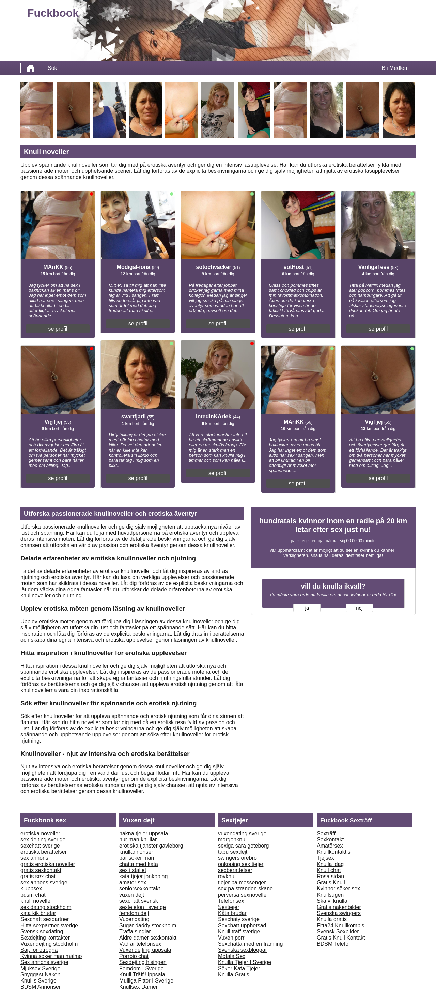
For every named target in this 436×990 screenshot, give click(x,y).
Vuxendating (134, 919)
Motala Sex (231, 956)
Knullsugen (330, 895)
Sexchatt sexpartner (44, 919)
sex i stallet (132, 870)
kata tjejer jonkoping (143, 876)
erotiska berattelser (43, 852)
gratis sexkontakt (40, 870)
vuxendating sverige (242, 833)
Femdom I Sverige (141, 968)
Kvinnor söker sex (338, 889)
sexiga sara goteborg (243, 846)
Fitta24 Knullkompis (340, 925)
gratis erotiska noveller (47, 864)
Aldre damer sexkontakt (147, 938)
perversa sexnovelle (242, 895)
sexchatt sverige (40, 846)
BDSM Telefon (334, 944)
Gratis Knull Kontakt (341, 938)
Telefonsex (231, 901)
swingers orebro (237, 858)
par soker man (136, 858)
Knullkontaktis (334, 852)
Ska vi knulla (332, 901)
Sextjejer (228, 907)
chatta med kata (138, 864)
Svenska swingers (339, 913)
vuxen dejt (131, 895)
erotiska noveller (40, 833)
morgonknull (233, 839)
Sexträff (326, 833)
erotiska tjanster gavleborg (151, 846)
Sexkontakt (330, 839)
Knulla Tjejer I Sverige (244, 962)
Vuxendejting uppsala (145, 950)
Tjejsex (325, 858)
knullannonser (136, 852)
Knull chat (329, 870)
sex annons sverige (43, 882)
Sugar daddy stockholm (147, 925)
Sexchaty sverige (239, 919)
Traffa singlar (135, 931)
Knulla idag (330, 864)
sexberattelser (235, 870)
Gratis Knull (331, 882)
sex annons (34, 858)
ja (307, 608)
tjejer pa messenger (242, 882)
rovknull (227, 876)
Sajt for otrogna (39, 950)
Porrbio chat (134, 956)
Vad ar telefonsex (140, 944)
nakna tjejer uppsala (143, 833)
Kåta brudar (232, 913)
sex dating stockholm (45, 907)
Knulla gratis (332, 919)
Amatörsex (330, 846)
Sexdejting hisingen (143, 962)
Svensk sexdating (41, 931)
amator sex (132, 882)
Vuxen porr (231, 938)
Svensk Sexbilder (338, 931)
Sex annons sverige (44, 962)
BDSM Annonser (40, 987)
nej (359, 608)
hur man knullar (138, 839)
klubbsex (31, 889)
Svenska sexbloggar (242, 950)
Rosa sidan (330, 876)
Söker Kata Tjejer (239, 968)
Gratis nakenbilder (339, 907)
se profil (57, 329)
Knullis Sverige (38, 981)
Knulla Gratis (233, 974)
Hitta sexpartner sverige (49, 925)
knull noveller (36, 901)
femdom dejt (134, 913)
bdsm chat (33, 895)
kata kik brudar (38, 913)
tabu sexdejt (232, 852)
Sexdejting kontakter (45, 938)
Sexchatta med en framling (250, 944)
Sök (52, 68)
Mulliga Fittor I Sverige (146, 981)
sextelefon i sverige (142, 907)
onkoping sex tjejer (240, 864)
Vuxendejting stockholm (49, 944)
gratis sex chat (38, 876)
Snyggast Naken (40, 974)
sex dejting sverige (43, 839)
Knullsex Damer (138, 987)
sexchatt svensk (138, 901)
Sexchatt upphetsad (242, 925)
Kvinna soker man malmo (51, 956)
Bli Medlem (395, 68)
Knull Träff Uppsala (142, 974)
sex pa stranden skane (245, 889)
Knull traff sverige (239, 931)
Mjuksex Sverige (40, 968)
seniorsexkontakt (139, 889)
